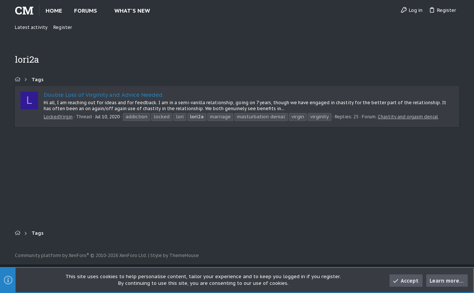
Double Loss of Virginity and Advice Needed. (104, 94)
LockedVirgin (58, 116)
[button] (103, 10)
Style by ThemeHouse (174, 255)
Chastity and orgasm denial (408, 116)
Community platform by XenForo (81, 255)
